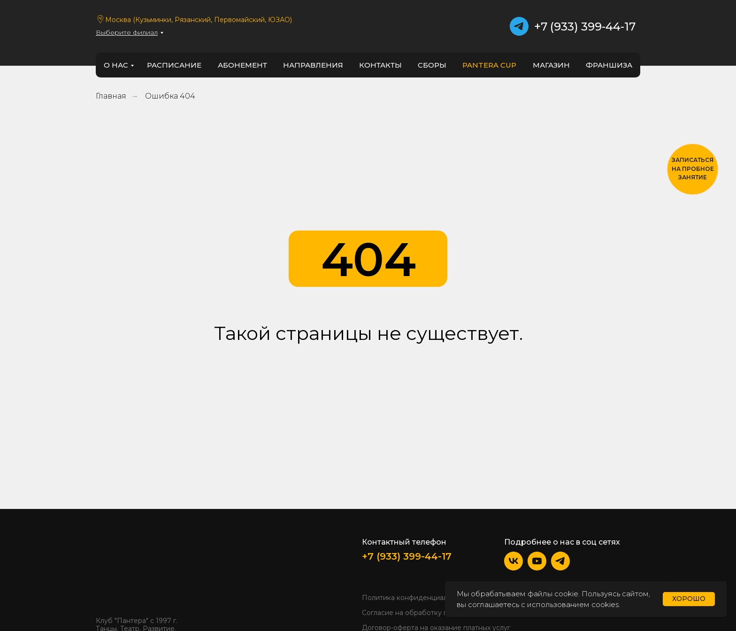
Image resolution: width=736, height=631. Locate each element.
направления (313, 65)
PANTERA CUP (489, 65)
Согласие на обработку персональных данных (440, 612)
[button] (692, 169)
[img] (124, 572)
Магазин (551, 65)
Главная (111, 96)
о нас (116, 65)
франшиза (609, 65)
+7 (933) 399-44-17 (585, 26)
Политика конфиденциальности (416, 597)
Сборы (432, 65)
